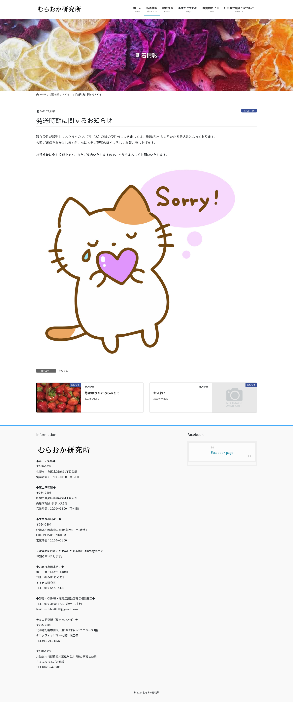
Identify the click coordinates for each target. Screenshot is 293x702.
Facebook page (222, 452)
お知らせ (249, 111)
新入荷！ (159, 392)
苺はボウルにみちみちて (102, 392)
